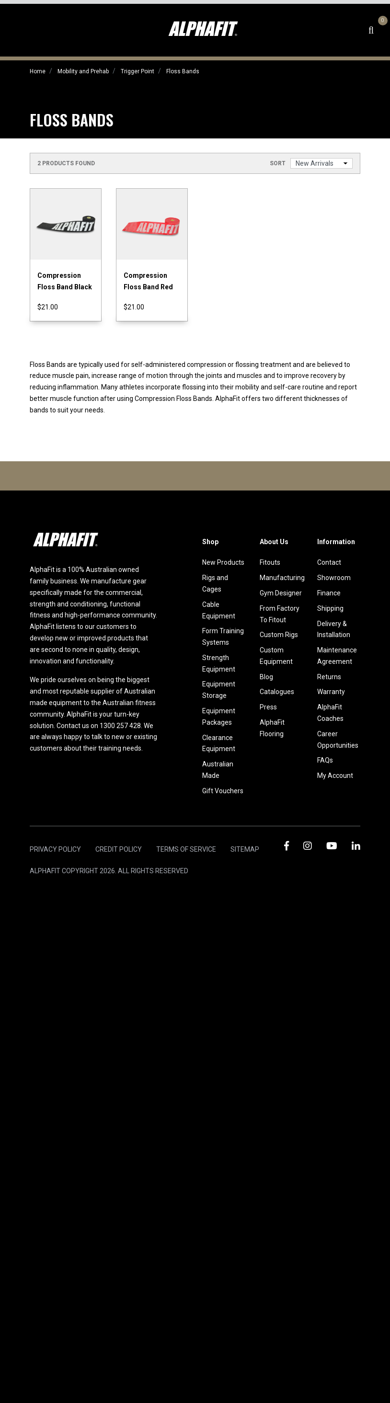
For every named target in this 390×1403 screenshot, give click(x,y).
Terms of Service (186, 849)
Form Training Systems (223, 636)
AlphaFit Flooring (272, 728)
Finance (329, 593)
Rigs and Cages (215, 583)
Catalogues (277, 692)
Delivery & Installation (333, 629)
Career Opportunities (337, 739)
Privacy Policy (55, 849)
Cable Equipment (218, 610)
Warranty (331, 692)
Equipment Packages (218, 716)
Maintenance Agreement (337, 655)
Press (268, 707)
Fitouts (270, 562)
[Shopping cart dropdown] (381, 30)
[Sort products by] (321, 163)
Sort (278, 163)
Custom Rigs (279, 635)
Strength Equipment (218, 663)
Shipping (330, 608)
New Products (223, 562)
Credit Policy (118, 849)
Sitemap (244, 849)
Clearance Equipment (218, 743)
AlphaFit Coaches (330, 712)
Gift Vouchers (222, 791)
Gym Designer (281, 593)
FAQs (325, 760)
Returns (329, 677)
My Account (335, 775)
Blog (266, 677)
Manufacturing (281, 578)
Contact (329, 562)
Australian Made (217, 769)
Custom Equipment (276, 655)
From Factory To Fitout (279, 614)
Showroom (334, 578)
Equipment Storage (218, 689)
